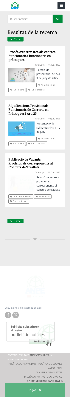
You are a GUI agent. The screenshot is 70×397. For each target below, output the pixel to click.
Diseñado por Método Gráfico (43, 376)
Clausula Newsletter (49, 372)
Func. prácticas (36, 89)
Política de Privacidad (22, 363)
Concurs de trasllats (21, 196)
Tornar (15, 39)
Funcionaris (17, 89)
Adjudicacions (46, 85)
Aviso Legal (55, 368)
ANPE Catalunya (39, 355)
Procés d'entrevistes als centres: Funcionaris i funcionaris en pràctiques (32, 56)
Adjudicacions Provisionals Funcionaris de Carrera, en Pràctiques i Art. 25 (28, 110)
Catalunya (40, 65)
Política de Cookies (50, 363)
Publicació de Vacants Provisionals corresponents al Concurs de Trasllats (30, 163)
